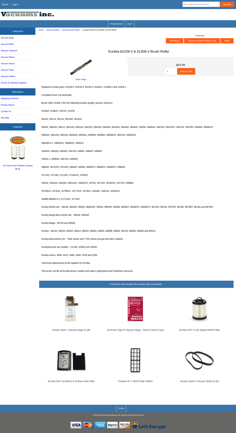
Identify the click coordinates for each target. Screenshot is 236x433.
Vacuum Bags (7, 37)
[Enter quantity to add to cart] (171, 71)
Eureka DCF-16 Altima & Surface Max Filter (71, 381)
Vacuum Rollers (53, 30)
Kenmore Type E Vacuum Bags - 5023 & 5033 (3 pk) (135, 330)
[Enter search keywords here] (201, 4)
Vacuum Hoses (8, 63)
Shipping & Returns (10, 98)
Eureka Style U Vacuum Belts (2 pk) (199, 381)
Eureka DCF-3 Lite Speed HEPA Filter (199, 330)
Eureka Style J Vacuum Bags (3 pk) (71, 330)
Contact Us (6, 111)
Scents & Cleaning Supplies (14, 83)
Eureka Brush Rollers (71, 30)
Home (5, 4)
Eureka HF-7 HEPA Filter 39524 (135, 381)
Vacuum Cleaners (9, 50)
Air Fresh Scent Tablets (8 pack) (18, 151)
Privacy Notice (7, 105)
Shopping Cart (116, 24)
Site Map (5, 118)
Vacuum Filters (8, 57)
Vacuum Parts (7, 70)
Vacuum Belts (7, 44)
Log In (15, 4)
